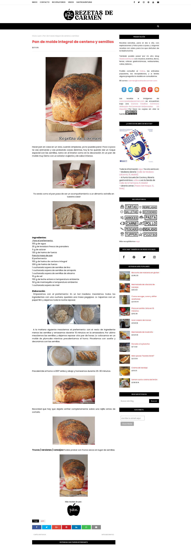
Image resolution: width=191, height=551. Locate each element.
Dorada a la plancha (140, 344)
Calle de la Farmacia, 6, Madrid (133, 183)
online (136, 180)
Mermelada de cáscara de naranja (143, 285)
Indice (34, 2)
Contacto (44, 2)
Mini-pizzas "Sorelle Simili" (143, 356)
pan (39, 36)
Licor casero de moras (141, 320)
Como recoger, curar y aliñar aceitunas (144, 297)
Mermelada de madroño (142, 332)
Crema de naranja (139, 367)
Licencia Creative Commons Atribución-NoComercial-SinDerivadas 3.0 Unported (139, 106)
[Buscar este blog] (134, 401)
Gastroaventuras (84, 2)
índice (142, 71)
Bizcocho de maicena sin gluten (145, 272)
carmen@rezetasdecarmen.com (142, 80)
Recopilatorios (58, 2)
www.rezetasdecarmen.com (131, 101)
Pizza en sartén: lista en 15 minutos (143, 309)
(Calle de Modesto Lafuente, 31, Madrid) (136, 173)
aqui (138, 241)
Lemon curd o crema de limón (144, 379)
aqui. (141, 169)
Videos (71, 2)
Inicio (34, 36)
